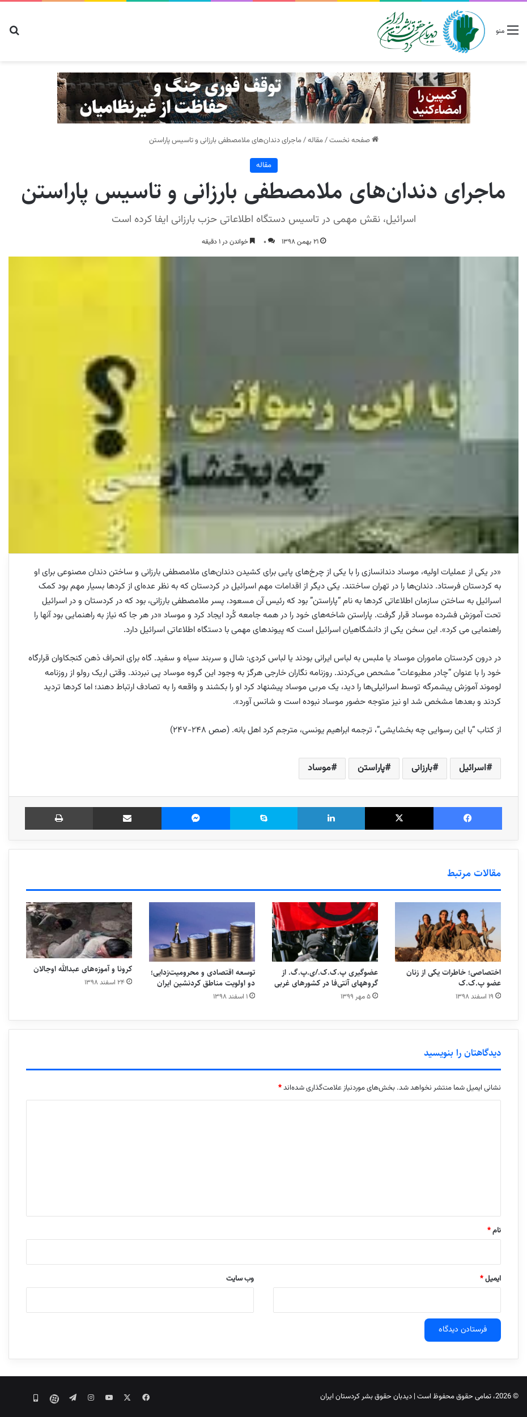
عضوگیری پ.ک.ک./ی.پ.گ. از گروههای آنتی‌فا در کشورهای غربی (326, 977)
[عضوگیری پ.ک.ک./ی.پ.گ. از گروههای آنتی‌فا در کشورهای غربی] (325, 932)
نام (494, 1230)
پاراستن (371, 768)
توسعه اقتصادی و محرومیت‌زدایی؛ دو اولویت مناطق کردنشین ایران (203, 977)
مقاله (315, 140)
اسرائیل (472, 768)
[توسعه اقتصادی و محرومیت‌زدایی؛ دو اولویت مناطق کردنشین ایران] (202, 932)
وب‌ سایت (240, 1278)
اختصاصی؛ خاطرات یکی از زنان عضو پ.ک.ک (453, 977)
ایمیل (490, 1278)
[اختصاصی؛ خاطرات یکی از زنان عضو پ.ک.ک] (448, 932)
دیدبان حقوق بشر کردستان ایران (366, 1396)
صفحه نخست (354, 140)
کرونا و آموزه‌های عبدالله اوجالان (82, 969)
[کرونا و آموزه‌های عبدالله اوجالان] (79, 930)
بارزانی (421, 768)
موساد (319, 768)
